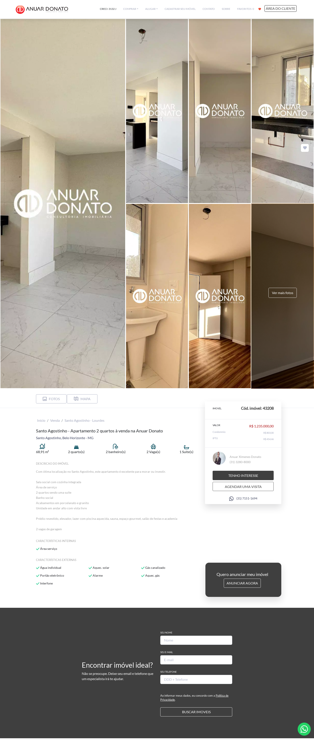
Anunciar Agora (242, 583)
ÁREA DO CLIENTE (280, 8)
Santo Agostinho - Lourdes (84, 420)
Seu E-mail (166, 652)
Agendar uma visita (243, 486)
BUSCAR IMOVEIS (196, 712)
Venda (55, 420)
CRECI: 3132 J (108, 8)
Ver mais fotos (282, 293)
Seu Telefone (168, 671)
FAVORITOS (249, 8)
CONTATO (209, 8)
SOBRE (226, 8)
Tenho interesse (243, 475)
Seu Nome (166, 632)
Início (41, 420)
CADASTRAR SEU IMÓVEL (180, 8)
